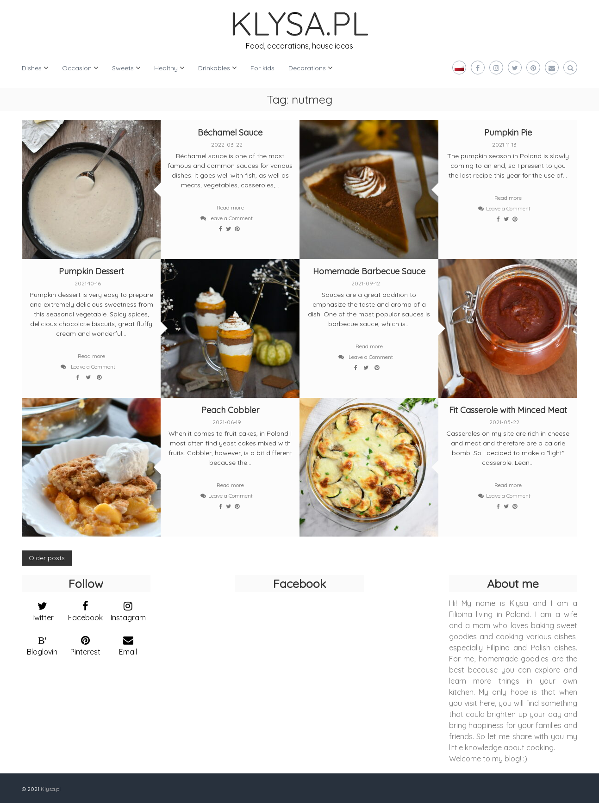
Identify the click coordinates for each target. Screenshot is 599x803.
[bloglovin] (42, 643)
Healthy (166, 68)
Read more (230, 207)
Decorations (307, 68)
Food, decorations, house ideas (299, 45)
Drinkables (214, 68)
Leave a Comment (230, 218)
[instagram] (128, 609)
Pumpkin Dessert (91, 271)
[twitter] (42, 609)
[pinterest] (85, 643)
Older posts (47, 558)
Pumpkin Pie (508, 132)
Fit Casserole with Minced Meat (508, 410)
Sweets (123, 68)
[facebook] (85, 609)
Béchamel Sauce (230, 132)
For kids (262, 68)
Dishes (32, 68)
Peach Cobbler (230, 410)
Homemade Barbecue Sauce (369, 271)
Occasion (77, 68)
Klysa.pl (51, 788)
